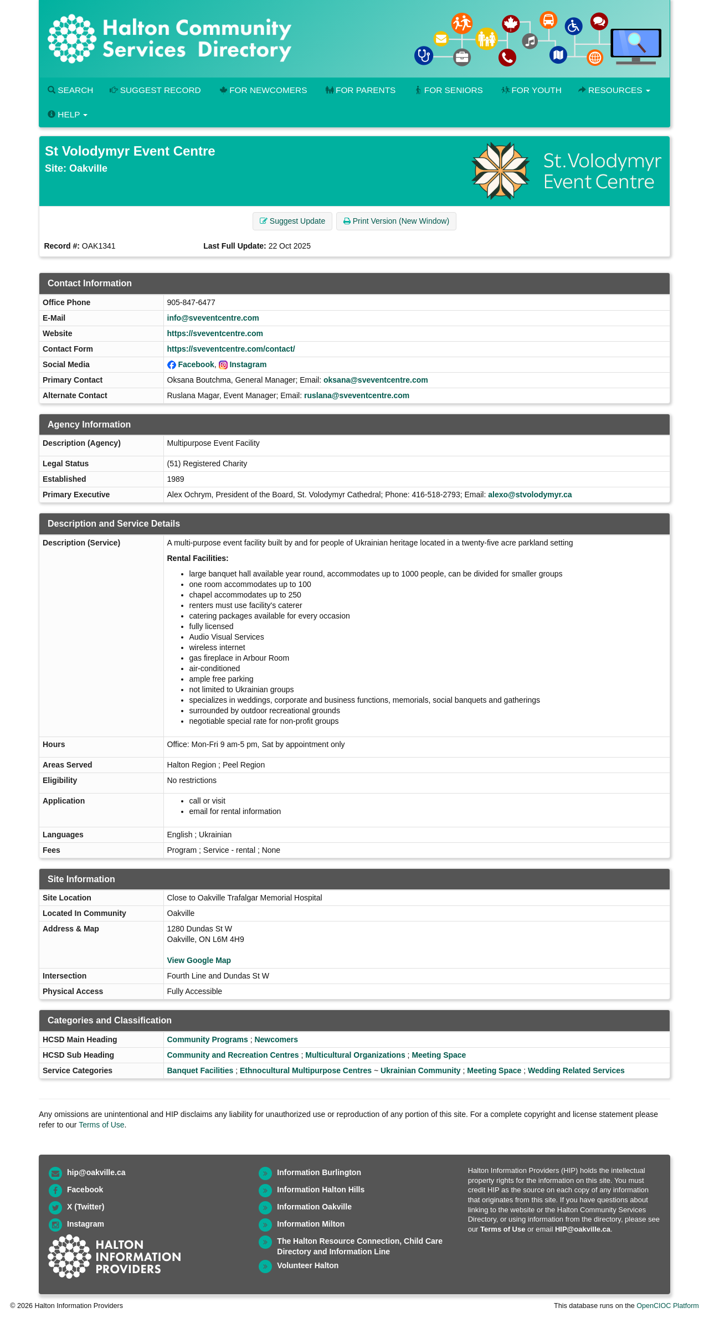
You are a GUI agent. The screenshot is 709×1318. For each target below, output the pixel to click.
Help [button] (68, 114)
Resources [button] (614, 90)
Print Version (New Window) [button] (396, 221)
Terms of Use (101, 1124)
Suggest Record (155, 90)
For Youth (531, 90)
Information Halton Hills (320, 1189)
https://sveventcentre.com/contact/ (231, 348)
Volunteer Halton (307, 1265)
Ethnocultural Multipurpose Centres (306, 1070)
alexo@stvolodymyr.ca (530, 494)
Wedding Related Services (576, 1070)
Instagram (247, 364)
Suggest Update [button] (292, 221)
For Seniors (447, 90)
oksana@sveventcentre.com (375, 379)
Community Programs (207, 1039)
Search (70, 90)
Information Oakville (314, 1206)
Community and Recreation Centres (233, 1055)
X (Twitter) (85, 1206)
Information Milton (311, 1223)
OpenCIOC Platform (667, 1306)
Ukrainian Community (421, 1070)
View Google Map (199, 960)
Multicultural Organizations (355, 1055)
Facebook (196, 364)
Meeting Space (439, 1055)
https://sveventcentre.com (215, 333)
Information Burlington (319, 1172)
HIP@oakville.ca (582, 1229)
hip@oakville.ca (96, 1172)
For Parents (359, 90)
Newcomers (276, 1039)
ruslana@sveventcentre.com (356, 395)
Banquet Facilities (200, 1070)
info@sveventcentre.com (213, 317)
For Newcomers (262, 90)
